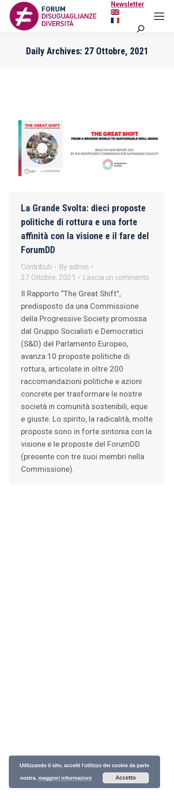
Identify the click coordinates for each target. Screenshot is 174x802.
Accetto (126, 778)
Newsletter (127, 4)
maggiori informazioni (65, 778)
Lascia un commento (116, 277)
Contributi (36, 266)
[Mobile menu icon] (159, 16)
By (74, 266)
